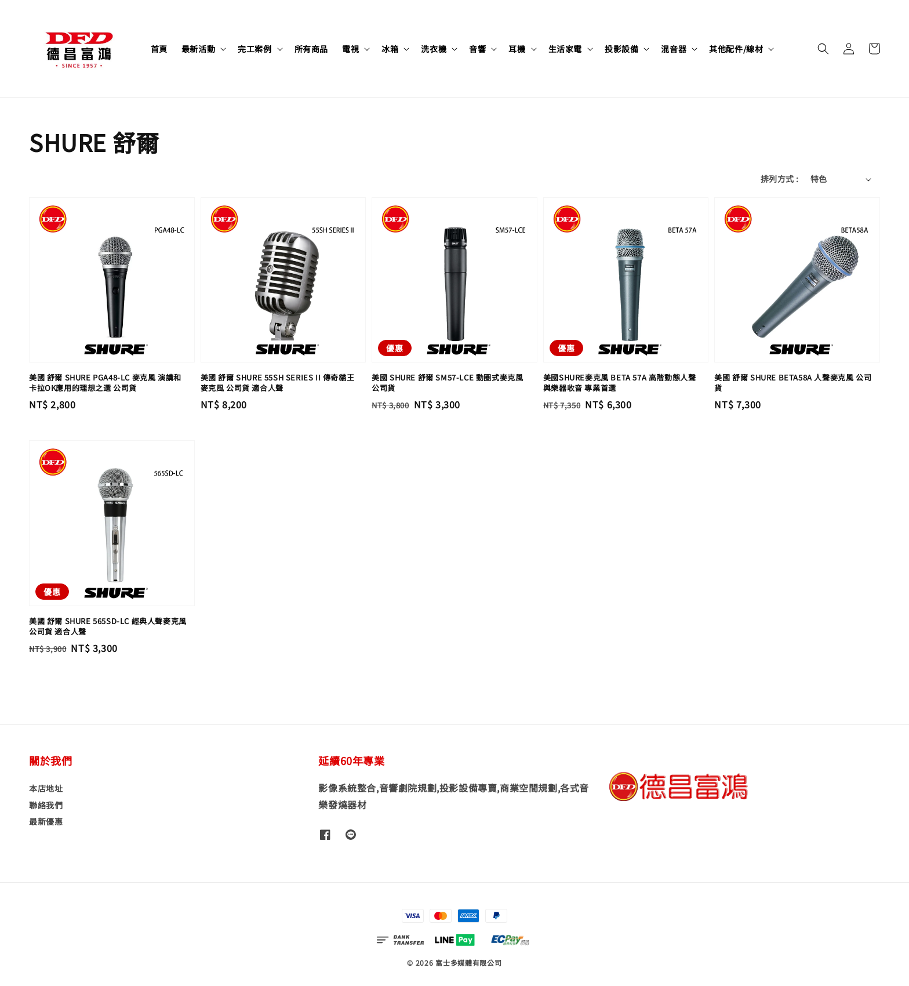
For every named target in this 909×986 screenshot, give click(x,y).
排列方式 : (779, 178)
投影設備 (621, 49)
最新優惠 (46, 821)
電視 (350, 49)
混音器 (673, 49)
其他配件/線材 (736, 49)
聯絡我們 (46, 805)
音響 (477, 49)
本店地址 (46, 788)
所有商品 (311, 49)
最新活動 (198, 49)
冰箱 (389, 49)
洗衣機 (433, 49)
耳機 (516, 49)
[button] (823, 48)
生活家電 (565, 49)
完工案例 (254, 49)
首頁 (159, 49)
